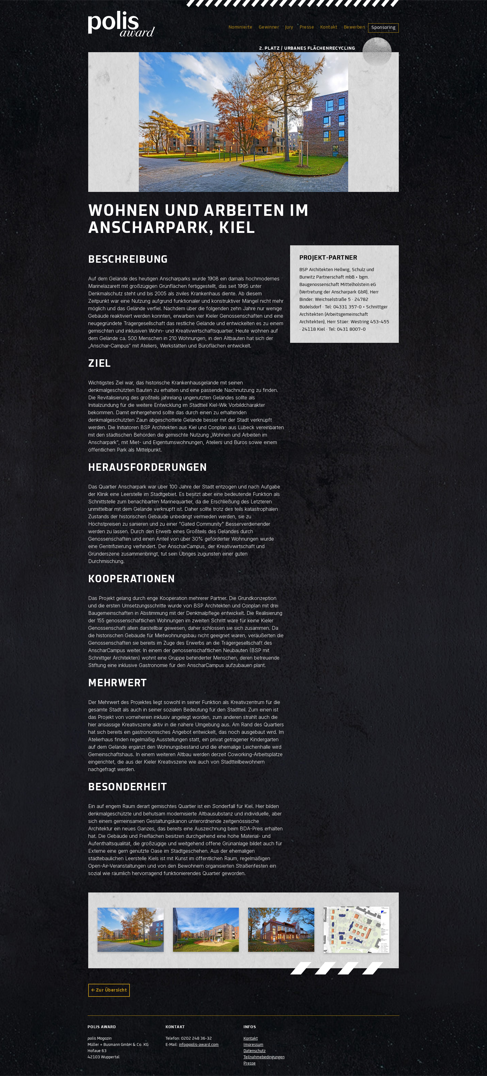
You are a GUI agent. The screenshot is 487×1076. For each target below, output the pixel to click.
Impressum (253, 1045)
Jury (289, 27)
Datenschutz (255, 1051)
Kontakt (329, 27)
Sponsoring (383, 27)
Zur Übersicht (111, 990)
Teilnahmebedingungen (264, 1057)
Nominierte (241, 27)
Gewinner (269, 27)
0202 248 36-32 (196, 1039)
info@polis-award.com (199, 1045)
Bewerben (354, 27)
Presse (307, 27)
